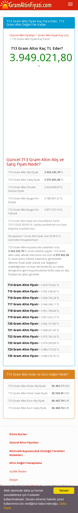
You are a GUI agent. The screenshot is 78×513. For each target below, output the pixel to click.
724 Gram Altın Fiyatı (22, 349)
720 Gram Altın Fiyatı (22, 323)
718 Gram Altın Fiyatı (22, 311)
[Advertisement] (39, 115)
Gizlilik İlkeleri (18, 471)
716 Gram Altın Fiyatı (22, 298)
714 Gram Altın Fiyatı (22, 285)
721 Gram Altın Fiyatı (22, 330)
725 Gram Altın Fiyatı (22, 356)
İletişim (13, 480)
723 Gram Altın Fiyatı (22, 343)
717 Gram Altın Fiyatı (22, 304)
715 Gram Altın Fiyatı (22, 291)
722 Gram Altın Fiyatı (22, 336)
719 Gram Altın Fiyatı (22, 317)
